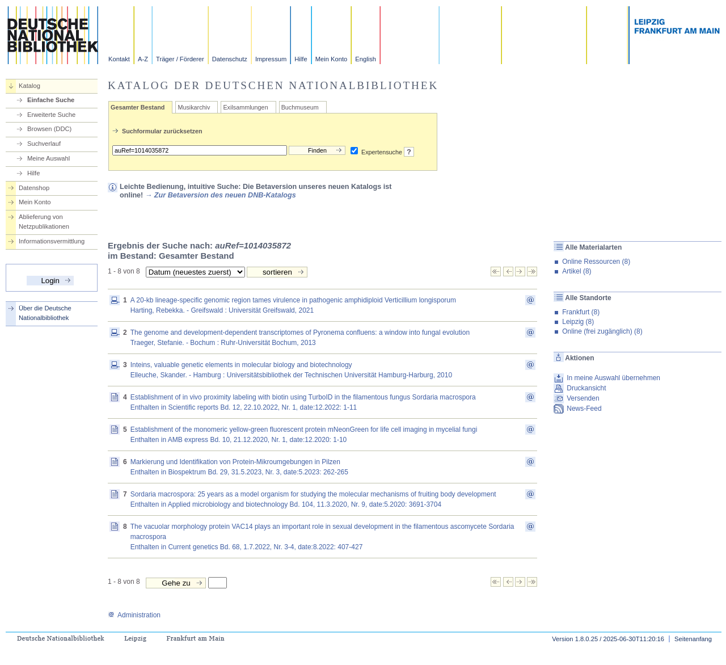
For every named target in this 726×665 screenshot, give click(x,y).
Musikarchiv (194, 107)
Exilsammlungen (245, 107)
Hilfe (300, 59)
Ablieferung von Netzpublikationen (44, 221)
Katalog (29, 85)
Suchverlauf (44, 143)
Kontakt (119, 59)
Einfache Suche (50, 99)
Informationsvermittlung (52, 241)
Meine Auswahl (48, 158)
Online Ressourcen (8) (596, 262)
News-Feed (584, 409)
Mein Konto (331, 59)
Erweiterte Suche (51, 114)
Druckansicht (586, 388)
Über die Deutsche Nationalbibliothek (45, 313)
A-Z (143, 59)
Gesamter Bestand (137, 107)
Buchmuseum (300, 107)
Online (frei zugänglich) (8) (602, 331)
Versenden (583, 398)
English (365, 59)
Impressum (270, 59)
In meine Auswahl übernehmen (613, 378)
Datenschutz (229, 59)
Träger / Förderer (180, 59)
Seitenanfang (693, 638)
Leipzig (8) (578, 322)
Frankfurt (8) (581, 312)
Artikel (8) (576, 271)
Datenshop (34, 187)
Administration (134, 615)
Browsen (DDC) (49, 128)
